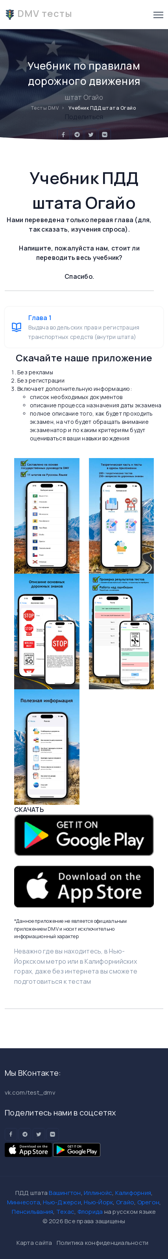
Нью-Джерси (62, 1202)
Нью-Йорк (98, 1202)
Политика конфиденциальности (103, 1243)
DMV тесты (38, 13)
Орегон (148, 1202)
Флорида (90, 1211)
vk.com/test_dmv (30, 1092)
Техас (65, 1211)
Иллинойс (98, 1193)
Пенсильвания (32, 1211)
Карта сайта (34, 1243)
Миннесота (23, 1202)
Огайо (125, 1202)
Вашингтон (65, 1193)
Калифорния (133, 1193)
